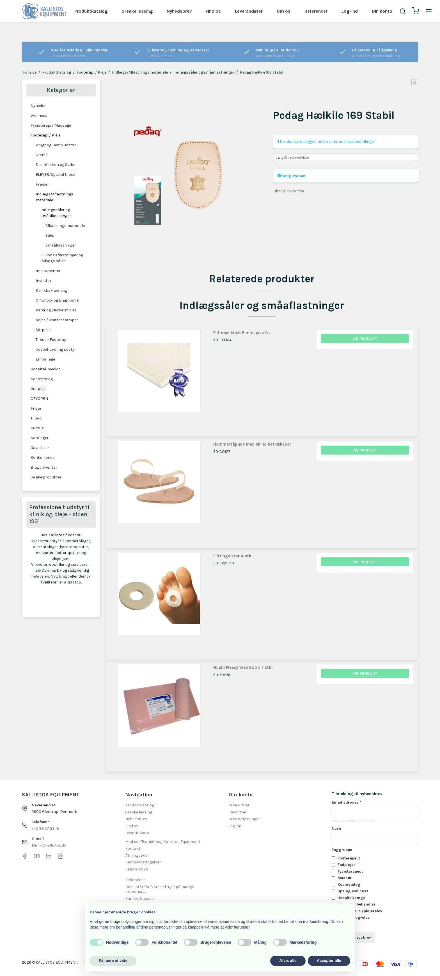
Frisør (36, 408)
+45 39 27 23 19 (45, 828)
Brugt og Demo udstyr (56, 145)
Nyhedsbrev (179, 11)
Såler (50, 235)
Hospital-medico (46, 369)
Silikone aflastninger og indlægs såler (61, 258)
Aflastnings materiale (65, 225)
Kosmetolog (42, 379)
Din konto (382, 11)
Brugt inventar (44, 467)
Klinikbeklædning (51, 290)
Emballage (45, 359)
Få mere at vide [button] (113, 960)
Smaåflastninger (60, 245)
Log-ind (350, 11)
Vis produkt (364, 338)
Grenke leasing (137, 11)
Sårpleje (43, 329)
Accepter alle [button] (329, 960)
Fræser (42, 184)
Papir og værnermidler (56, 310)
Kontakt (132, 848)
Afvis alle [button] (287, 960)
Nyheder (38, 105)
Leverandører (249, 11)
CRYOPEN (39, 398)
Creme (41, 154)
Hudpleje (38, 388)
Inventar (43, 280)
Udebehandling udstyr (56, 349)
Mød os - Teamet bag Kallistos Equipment (162, 841)
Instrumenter (48, 270)
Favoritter (237, 812)
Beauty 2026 (136, 869)
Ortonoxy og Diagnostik (57, 300)
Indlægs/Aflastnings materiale (54, 197)
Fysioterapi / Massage (51, 125)
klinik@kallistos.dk (49, 845)
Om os (283, 11)
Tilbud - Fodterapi (51, 339)
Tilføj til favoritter (288, 191)
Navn (336, 828)
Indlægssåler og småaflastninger (55, 212)
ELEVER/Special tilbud (55, 174)
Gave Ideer (40, 447)
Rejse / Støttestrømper (57, 320)
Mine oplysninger (244, 819)
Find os (213, 11)
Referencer (315, 11)
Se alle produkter (46, 477)
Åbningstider (137, 855)
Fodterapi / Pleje (45, 135)
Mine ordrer (238, 805)
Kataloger (40, 437)
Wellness (39, 115)
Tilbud (36, 418)
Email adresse (346, 802)
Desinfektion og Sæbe (55, 164)
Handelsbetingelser (143, 862)
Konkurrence (42, 457)
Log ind (234, 826)
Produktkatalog (90, 11)
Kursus (37, 428)
